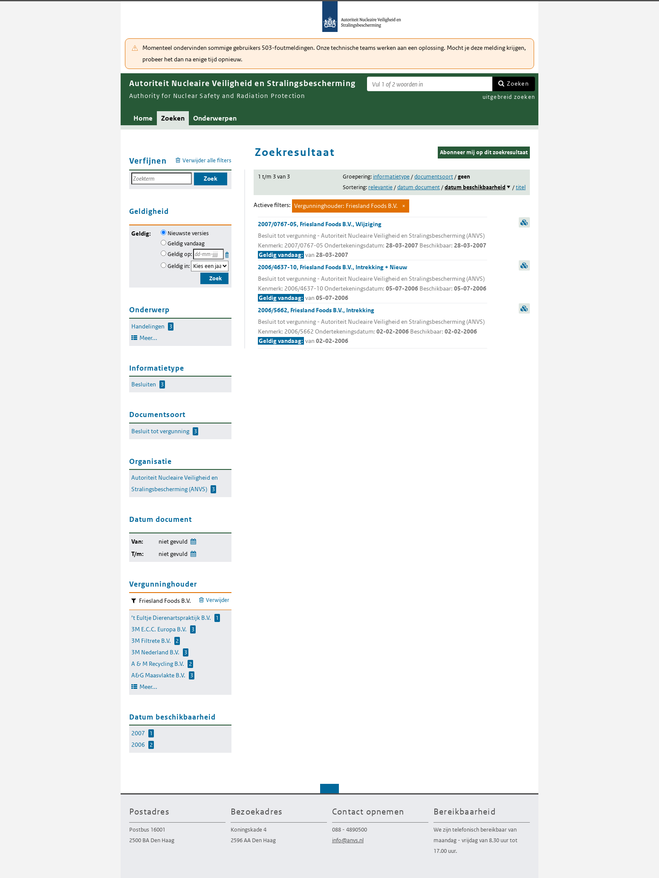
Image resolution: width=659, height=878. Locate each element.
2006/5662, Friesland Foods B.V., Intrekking (372, 326)
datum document (418, 187)
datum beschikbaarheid (475, 187)
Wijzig (193, 539)
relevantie (380, 187)
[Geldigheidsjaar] (209, 266)
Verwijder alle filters (206, 160)
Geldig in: (179, 266)
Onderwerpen (215, 118)
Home (143, 118)
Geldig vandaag (186, 243)
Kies (228, 253)
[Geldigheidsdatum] (208, 254)
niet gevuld (173, 541)
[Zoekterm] (429, 84)
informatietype (391, 176)
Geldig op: (180, 254)
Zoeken (518, 83)
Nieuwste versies (188, 233)
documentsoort (433, 176)
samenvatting (524, 222)
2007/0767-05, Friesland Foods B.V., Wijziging (372, 240)
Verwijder (217, 600)
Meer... (148, 338)
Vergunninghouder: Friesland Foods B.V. (346, 206)
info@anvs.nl (348, 840)
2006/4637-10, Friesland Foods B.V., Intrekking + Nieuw (372, 283)
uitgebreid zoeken (509, 97)
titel (521, 187)
